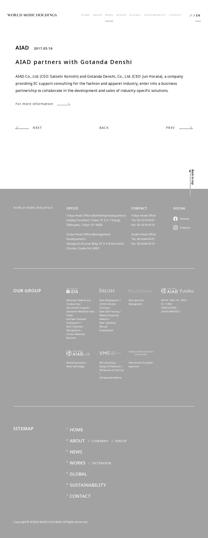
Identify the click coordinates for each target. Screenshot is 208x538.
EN (198, 15)
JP (191, 15)
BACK (104, 128)
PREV (170, 128)
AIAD (22, 47)
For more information (34, 104)
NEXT (37, 128)
